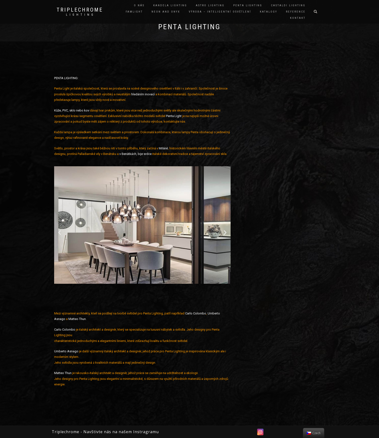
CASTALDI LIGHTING (288, 5)
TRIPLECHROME (80, 10)
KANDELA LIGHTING (170, 5)
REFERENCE (296, 11)
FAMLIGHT (134, 11)
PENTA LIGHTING (247, 5)
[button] (123, 292)
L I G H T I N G (80, 14)
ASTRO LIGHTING (210, 5)
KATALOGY (268, 11)
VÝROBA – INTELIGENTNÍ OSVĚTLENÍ (220, 11)
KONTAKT (298, 18)
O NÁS (139, 5)
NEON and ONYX (166, 11)
